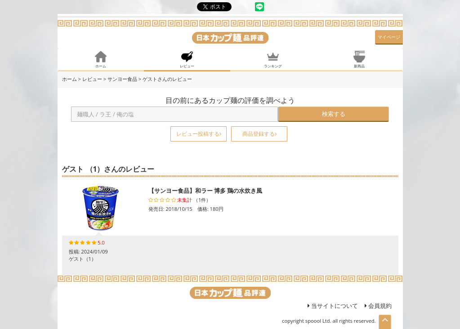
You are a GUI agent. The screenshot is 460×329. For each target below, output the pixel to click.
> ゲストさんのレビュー (165, 79)
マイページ (389, 37)
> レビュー (90, 79)
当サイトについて (333, 306)
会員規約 (378, 306)
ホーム (69, 79)
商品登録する (259, 134)
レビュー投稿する (198, 134)
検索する (333, 114)
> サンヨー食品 (120, 79)
